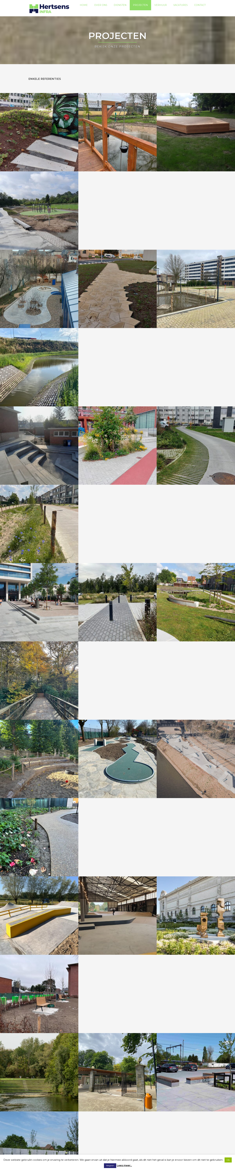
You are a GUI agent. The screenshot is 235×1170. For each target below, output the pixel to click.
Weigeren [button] (110, 1165)
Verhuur (160, 8)
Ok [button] (228, 1160)
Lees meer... (124, 1165)
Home (84, 8)
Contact (200, 8)
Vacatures (180, 8)
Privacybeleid (36, 1148)
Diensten (120, 8)
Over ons (100, 8)
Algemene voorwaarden (59, 1148)
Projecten (140, 8)
